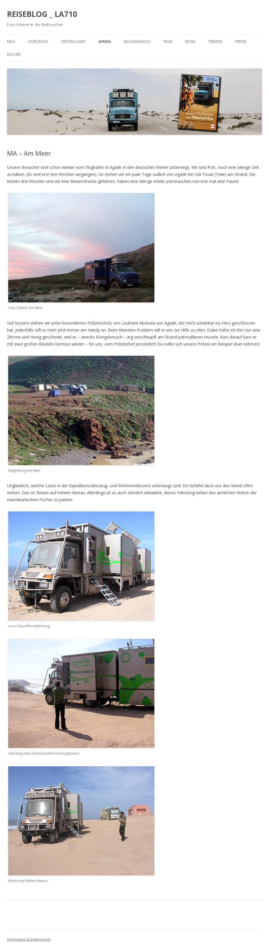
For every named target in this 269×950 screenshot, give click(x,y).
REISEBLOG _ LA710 (42, 14)
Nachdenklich (137, 41)
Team (167, 41)
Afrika (104, 41)
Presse (240, 41)
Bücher (14, 54)
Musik (190, 41)
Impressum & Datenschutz (29, 939)
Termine (215, 41)
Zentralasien (73, 41)
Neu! (11, 41)
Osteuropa (38, 41)
